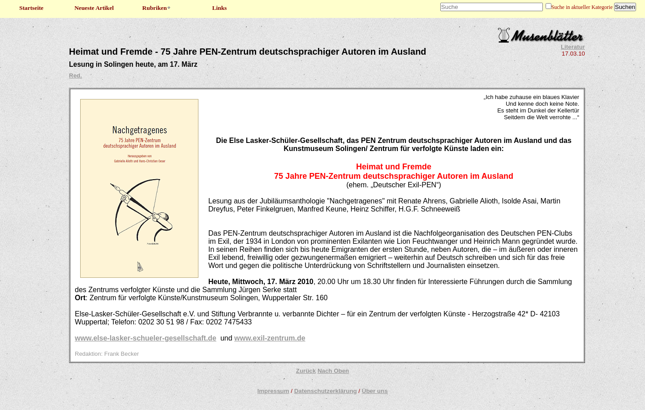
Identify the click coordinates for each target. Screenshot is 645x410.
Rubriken (157, 7)
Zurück (306, 370)
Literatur (573, 46)
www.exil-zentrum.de (269, 338)
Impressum (273, 391)
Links (219, 7)
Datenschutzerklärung (325, 391)
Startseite (31, 7)
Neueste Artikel (94, 7)
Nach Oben (333, 370)
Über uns (375, 391)
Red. (75, 75)
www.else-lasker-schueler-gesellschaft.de (145, 338)
